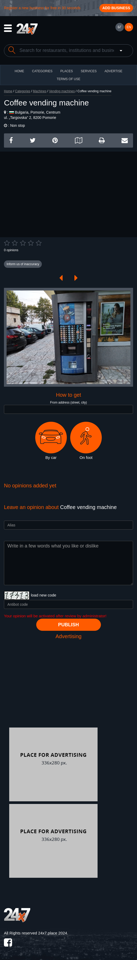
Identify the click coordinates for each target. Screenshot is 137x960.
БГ (119, 27)
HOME (19, 71)
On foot (86, 441)
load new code (43, 595)
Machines (39, 91)
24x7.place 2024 (52, 933)
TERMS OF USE (68, 79)
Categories (22, 91)
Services (89, 71)
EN (129, 27)
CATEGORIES (42, 71)
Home (8, 91)
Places (66, 71)
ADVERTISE (113, 71)
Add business (116, 8)
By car (51, 441)
